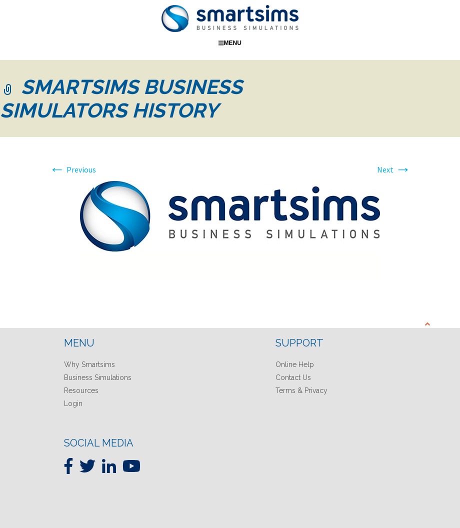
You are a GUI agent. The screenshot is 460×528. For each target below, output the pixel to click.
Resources (81, 390)
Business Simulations (98, 378)
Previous (72, 169)
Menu (230, 43)
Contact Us (293, 378)
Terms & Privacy (302, 390)
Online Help (295, 364)
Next (394, 169)
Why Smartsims (89, 364)
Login (73, 404)
